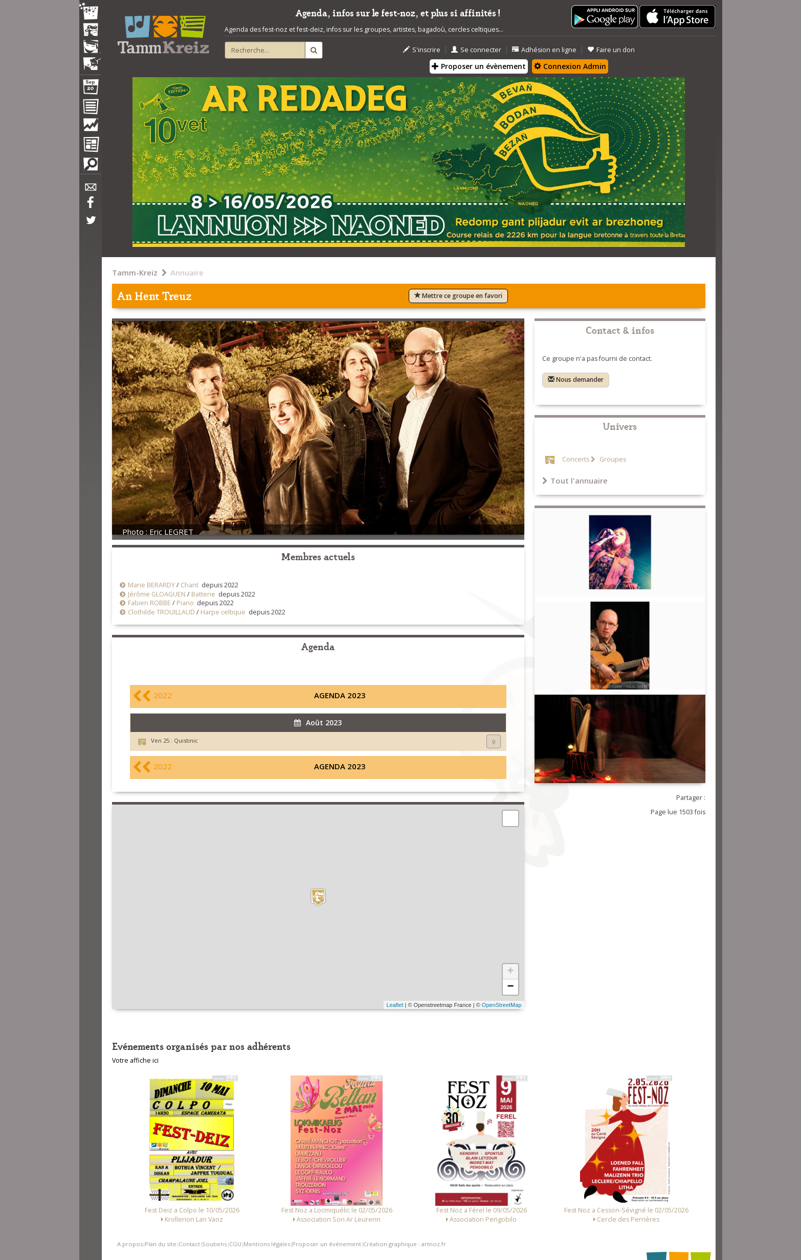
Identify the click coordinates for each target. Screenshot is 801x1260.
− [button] (510, 987)
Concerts (575, 459)
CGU (235, 1244)
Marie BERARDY (151, 585)
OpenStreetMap (502, 1005)
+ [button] (510, 971)
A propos (130, 1244)
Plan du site (160, 1244)
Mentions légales (266, 1244)
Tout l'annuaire (575, 480)
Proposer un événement (326, 1244)
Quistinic (186, 740)
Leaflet (394, 1005)
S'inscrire (421, 49)
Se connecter (476, 49)
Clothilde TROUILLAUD (161, 612)
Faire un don (611, 49)
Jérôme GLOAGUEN (157, 594)
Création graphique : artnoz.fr (404, 1244)
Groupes (612, 459)
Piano (185, 603)
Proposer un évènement (479, 66)
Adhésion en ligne (544, 49)
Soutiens (214, 1244)
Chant (189, 585)
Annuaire (187, 272)
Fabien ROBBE (149, 603)
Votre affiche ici (135, 1060)
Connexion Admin (570, 66)
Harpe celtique (223, 612)
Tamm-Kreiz (135, 272)
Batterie (203, 594)
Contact (189, 1244)
